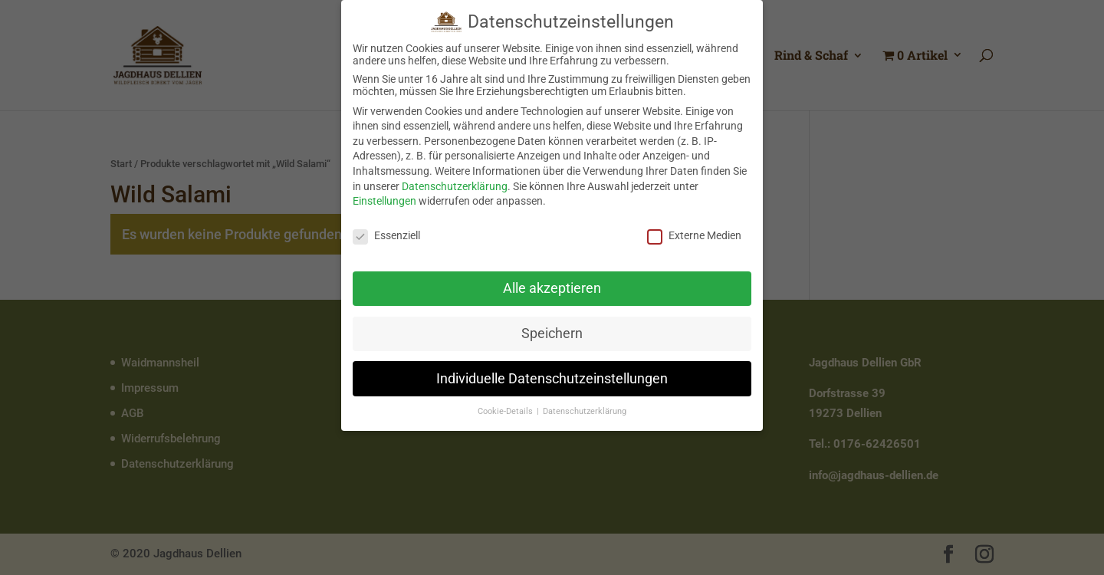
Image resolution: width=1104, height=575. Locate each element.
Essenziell (386, 232)
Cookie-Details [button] (506, 408)
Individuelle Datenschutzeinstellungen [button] (552, 375)
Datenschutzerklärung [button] (584, 408)
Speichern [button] (552, 329)
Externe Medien (694, 232)
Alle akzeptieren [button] (552, 284)
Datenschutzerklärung (455, 182)
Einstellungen (384, 198)
